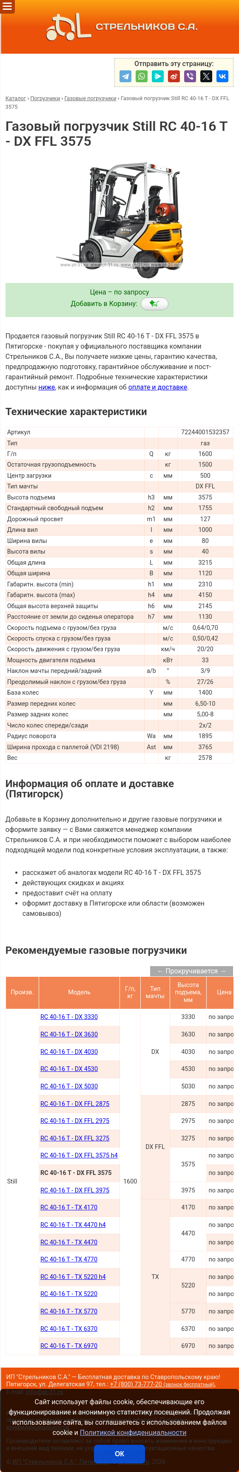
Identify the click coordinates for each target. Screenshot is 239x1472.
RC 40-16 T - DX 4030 (69, 1052)
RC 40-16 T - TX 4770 (68, 1259)
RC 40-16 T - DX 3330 (69, 1017)
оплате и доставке (158, 387)
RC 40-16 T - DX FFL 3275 (74, 1138)
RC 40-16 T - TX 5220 (68, 1294)
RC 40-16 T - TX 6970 (68, 1346)
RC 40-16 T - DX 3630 (69, 1034)
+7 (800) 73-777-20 (162, 1384)
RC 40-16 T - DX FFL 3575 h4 (79, 1155)
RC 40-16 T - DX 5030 (69, 1086)
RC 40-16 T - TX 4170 (68, 1207)
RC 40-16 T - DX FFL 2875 (74, 1104)
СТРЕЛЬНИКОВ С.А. (119, 27)
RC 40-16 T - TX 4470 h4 (73, 1225)
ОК (119, 1454)
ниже (46, 387)
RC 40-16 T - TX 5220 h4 (73, 1277)
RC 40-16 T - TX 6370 (68, 1329)
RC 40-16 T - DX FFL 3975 (74, 1190)
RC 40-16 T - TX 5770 (68, 1311)
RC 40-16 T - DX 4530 (69, 1069)
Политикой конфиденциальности (133, 1433)
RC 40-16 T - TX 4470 (68, 1242)
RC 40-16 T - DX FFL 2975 (74, 1121)
